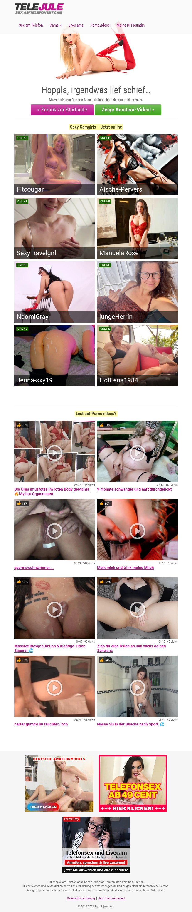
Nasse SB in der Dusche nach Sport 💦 (130, 722)
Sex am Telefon (31, 25)
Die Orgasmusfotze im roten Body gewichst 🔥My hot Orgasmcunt (51, 489)
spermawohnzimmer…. (34, 565)
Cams (56, 25)
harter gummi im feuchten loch (41, 722)
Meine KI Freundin (131, 25)
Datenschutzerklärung (81, 895)
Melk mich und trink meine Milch (125, 565)
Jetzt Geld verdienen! (111, 895)
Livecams (76, 25)
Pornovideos (100, 25)
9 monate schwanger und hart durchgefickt (134, 487)
